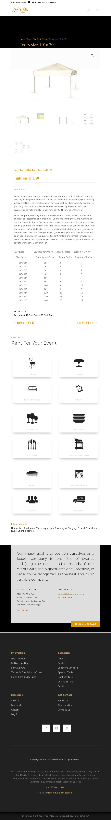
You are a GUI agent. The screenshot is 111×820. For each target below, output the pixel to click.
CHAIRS (32, 371)
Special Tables (66, 678)
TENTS (32, 482)
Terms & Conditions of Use (26, 678)
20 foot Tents (47, 311)
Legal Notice (18, 664)
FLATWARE (32, 452)
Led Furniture (65, 687)
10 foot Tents (40, 39)
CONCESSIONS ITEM (79, 452)
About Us (63, 706)
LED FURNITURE (32, 396)
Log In (14, 720)
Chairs (61, 664)
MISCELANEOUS (79, 482)
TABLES (79, 371)
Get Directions (23, 610)
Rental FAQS (18, 673)
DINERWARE (78, 426)
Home (22, 39)
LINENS (79, 396)
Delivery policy (19, 669)
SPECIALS (79, 507)
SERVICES (32, 507)
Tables (61, 669)
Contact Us (64, 715)
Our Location (65, 711)
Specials (16, 706)
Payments (16, 711)
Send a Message (85, 624)
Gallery (15, 715)
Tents (29, 39)
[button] (92, 51)
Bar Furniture (65, 683)
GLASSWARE (32, 426)
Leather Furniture (68, 673)
